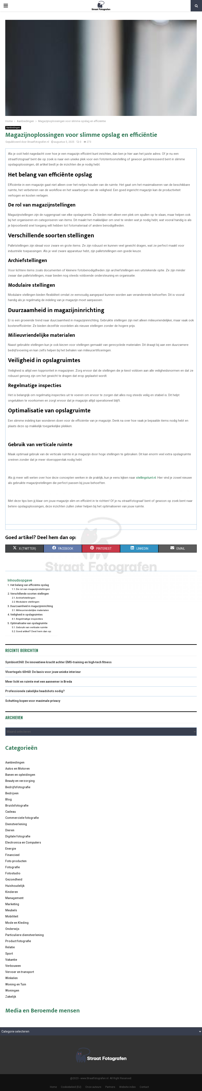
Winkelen (11, 978)
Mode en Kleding (17, 922)
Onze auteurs (93, 1087)
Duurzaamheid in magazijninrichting (31, 606)
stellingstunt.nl (146, 478)
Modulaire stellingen (27, 601)
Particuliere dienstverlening (24, 935)
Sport (9, 953)
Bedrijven (12, 793)
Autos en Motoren (17, 768)
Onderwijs (12, 929)
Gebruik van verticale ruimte (32, 627)
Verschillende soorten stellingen (29, 593)
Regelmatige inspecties (29, 618)
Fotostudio (12, 873)
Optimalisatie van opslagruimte (28, 623)
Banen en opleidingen (20, 774)
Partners (110, 1087)
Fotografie (12, 867)
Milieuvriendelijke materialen (32, 610)
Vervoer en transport (19, 972)
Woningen (12, 990)
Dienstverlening (16, 824)
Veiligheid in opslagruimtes (26, 614)
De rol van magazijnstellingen (33, 589)
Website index (127, 1087)
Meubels (11, 910)
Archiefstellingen (25, 597)
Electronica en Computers (23, 842)
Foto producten (16, 861)
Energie (10, 848)
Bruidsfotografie (16, 805)
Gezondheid (13, 879)
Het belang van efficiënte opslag (29, 585)
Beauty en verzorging (20, 781)
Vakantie (11, 959)
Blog (8, 799)
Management (14, 898)
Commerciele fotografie (22, 817)
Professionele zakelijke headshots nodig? (35, 691)
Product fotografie (18, 941)
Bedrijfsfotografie (17, 787)
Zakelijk (10, 996)
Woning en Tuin (15, 984)
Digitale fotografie (17, 836)
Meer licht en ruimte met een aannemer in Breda (38, 681)
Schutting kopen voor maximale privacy (32, 700)
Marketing (12, 904)
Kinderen (11, 892)
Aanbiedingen (13, 127)
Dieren (9, 830)
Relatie (10, 947)
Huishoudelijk (14, 885)
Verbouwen (13, 965)
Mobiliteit (11, 916)
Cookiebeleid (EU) (71, 1087)
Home (53, 1087)
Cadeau (10, 811)
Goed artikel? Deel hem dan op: (34, 631)
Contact (144, 1087)
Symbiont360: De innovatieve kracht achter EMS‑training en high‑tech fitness (58, 662)
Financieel (12, 855)
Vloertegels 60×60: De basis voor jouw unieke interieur (43, 672)
